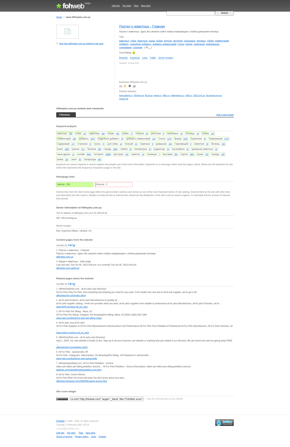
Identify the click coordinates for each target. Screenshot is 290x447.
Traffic (153, 58)
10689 (108, 154)
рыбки (159, 41)
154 (66, 159)
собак (133, 41)
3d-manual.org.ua (214, 95)
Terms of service (64, 436)
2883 (67, 149)
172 (212, 134)
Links (144, 58)
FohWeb (60, 421)
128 (222, 154)
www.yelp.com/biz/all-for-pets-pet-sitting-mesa (79, 318)
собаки (210, 41)
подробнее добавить (140, 44)
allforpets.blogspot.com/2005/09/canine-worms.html (81, 381)
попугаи (168, 41)
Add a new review (225, 115)
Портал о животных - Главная (142, 26)
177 (73, 144)
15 (216, 149)
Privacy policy (81, 436)
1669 (115, 149)
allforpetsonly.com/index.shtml (71, 295)
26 (147, 134)
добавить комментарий (164, 44)
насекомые (189, 41)
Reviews (123, 58)
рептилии (178, 41)
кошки (152, 41)
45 (150, 149)
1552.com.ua (199, 95)
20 (198, 134)
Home (59, 17)
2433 (185, 139)
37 (90, 144)
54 (122, 139)
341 (126, 154)
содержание (125, 47)
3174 (169, 139)
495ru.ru (166, 95)
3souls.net (123, 99)
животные (142, 41)
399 (70, 134)
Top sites (126, 5)
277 (84, 134)
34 (168, 149)
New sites (146, 5)
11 (73, 154)
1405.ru (188, 95)
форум (189, 44)
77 (132, 134)
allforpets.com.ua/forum (67, 268)
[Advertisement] (84, 73)
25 (136, 144)
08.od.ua (149, 95)
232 (206, 154)
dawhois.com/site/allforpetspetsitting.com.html (78, 370)
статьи (181, 44)
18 (181, 134)
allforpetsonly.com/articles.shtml (71, 347)
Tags (136, 5)
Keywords (135, 58)
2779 (226, 139)
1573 (92, 139)
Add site (116, 5)
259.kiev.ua (139, 95)
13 (121, 144)
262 (170, 144)
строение (137, 47)
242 (117, 134)
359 (99, 149)
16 (130, 149)
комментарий (222, 41)
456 (99, 159)
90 (80, 159)
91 (188, 149)
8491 (89, 154)
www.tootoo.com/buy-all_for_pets (72, 332)
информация (212, 44)
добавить (124, 44)
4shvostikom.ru (126, 95)
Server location (165, 58)
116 (153, 139)
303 (176, 154)
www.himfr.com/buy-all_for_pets (71, 307)
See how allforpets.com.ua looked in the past (81, 43)
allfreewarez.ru (177, 95)
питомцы (201, 41)
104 (223, 144)
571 (82, 149)
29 (207, 144)
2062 (192, 154)
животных (124, 41)
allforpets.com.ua (64, 257)
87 (205, 139)
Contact (102, 436)
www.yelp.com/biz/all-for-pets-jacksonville (76, 358)
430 (103, 134)
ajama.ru (157, 95)
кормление (199, 44)
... (150, 47)
